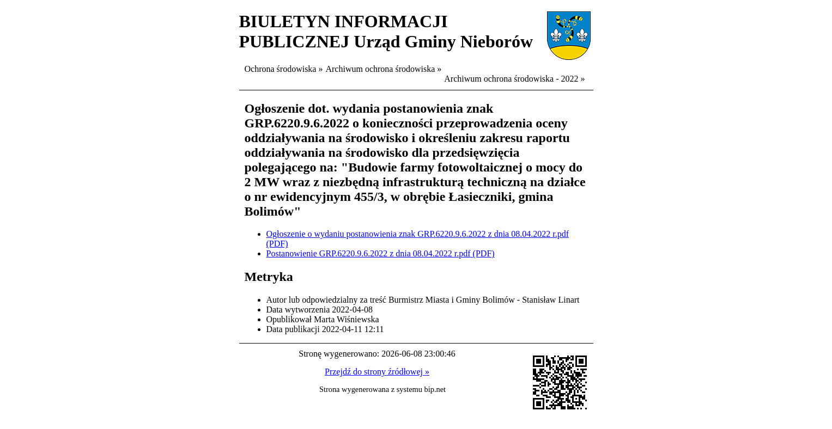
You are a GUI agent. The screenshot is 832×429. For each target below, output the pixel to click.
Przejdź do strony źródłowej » (377, 371)
